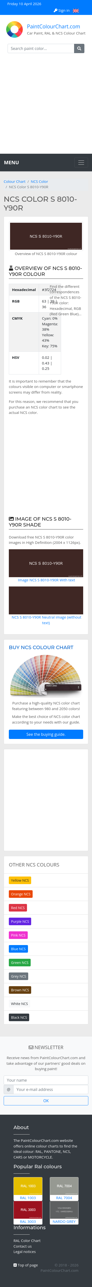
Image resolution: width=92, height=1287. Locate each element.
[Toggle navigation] (81, 162)
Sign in (62, 10)
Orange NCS (20, 894)
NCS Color (39, 181)
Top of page (25, 1265)
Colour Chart (15, 181)
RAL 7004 (64, 1188)
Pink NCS (18, 935)
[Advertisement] (46, 105)
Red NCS (18, 907)
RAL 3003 (28, 1212)
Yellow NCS (20, 880)
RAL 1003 (28, 1188)
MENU (11, 162)
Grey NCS (18, 976)
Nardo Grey (64, 1212)
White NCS (19, 1003)
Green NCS (19, 962)
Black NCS (19, 1017)
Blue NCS (18, 949)
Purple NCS (20, 921)
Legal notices (24, 1251)
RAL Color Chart (26, 1240)
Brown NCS (20, 990)
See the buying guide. (46, 734)
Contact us (22, 1246)
